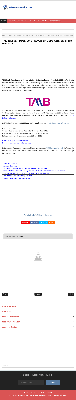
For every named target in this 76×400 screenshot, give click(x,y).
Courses (18, 25)
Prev (4, 294)
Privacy (41, 392)
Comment (48, 215)
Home (3, 21)
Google (25, 222)
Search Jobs (22, 21)
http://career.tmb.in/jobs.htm (59, 123)
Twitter (44, 222)
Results (44, 21)
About (26, 392)
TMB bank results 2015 (54, 148)
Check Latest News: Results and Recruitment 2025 (33, 396)
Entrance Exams (55, 21)
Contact (33, 392)
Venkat (64, 396)
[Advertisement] (38, 63)
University (11, 21)
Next (71, 294)
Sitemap (49, 392)
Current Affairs (7, 25)
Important (34, 21)
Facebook (34, 222)
